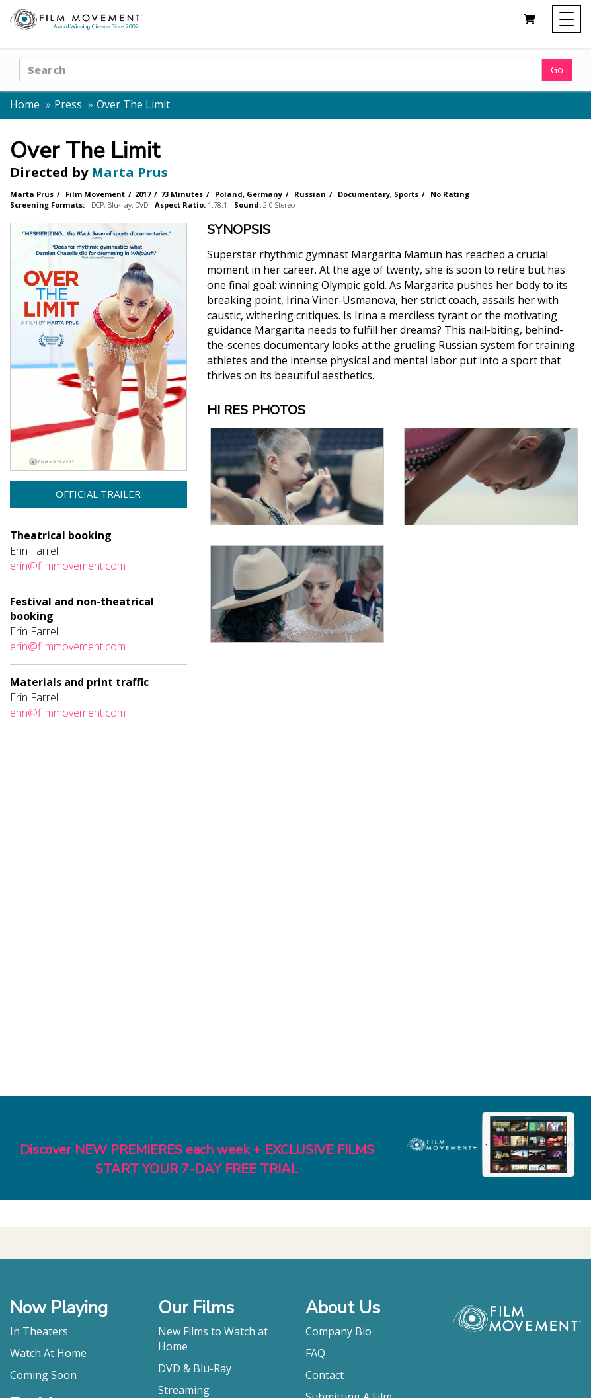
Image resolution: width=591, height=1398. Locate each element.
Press (68, 104)
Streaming (184, 1390)
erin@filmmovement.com (68, 566)
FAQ (315, 1353)
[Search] (280, 70)
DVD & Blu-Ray (194, 1368)
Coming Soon (43, 1375)
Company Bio (338, 1331)
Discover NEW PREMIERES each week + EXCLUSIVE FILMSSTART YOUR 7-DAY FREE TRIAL (197, 1159)
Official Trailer (98, 493)
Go (557, 69)
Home (25, 104)
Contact (324, 1375)
